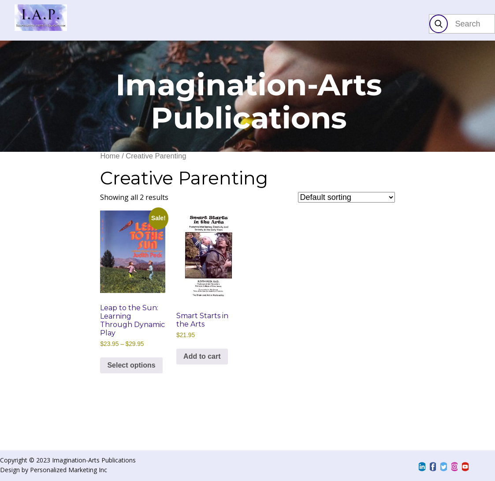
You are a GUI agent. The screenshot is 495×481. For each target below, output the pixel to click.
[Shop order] (346, 197)
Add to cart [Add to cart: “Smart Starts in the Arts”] (201, 356)
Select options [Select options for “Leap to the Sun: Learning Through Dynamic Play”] (131, 365)
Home (109, 156)
